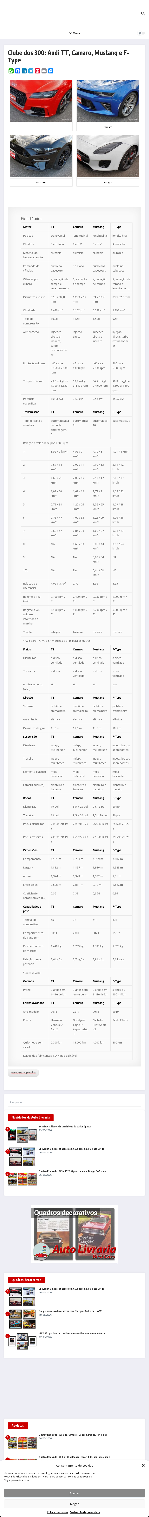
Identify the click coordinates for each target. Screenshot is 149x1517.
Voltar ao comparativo (23, 1072)
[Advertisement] (74, 1390)
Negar (74, 1504)
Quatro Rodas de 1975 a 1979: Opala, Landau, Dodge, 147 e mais (73, 1171)
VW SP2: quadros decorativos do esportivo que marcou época (72, 1333)
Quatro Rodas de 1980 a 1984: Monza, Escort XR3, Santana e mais (74, 1457)
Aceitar (74, 1493)
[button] (143, 1465)
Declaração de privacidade (85, 1512)
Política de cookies (57, 1512)
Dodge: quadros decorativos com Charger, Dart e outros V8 (70, 1311)
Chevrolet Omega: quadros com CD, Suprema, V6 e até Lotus (71, 1148)
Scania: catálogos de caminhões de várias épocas (65, 1126)
